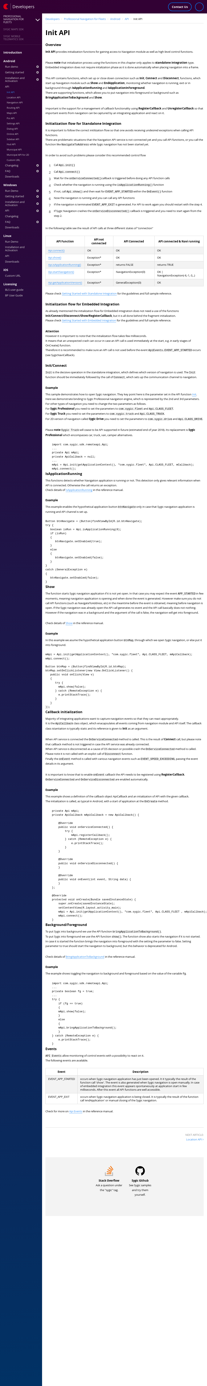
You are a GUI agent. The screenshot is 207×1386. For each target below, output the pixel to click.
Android (9, 61)
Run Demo (22, 191)
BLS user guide (14, 290)
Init (194, 394)
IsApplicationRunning (79, 489)
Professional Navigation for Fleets (85, 19)
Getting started (22, 72)
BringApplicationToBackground (85, 955)
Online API (12, 133)
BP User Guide (14, 295)
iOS (5, 270)
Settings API (13, 123)
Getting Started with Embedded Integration (89, 320)
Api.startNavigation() (61, 272)
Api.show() (54, 257)
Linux (7, 236)
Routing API (13, 107)
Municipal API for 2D (18, 154)
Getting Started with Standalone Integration (89, 293)
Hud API (11, 144)
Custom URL (13, 160)
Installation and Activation (22, 79)
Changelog (22, 165)
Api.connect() (56, 250)
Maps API (12, 112)
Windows (10, 185)
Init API (11, 92)
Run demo (22, 66)
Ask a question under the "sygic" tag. (109, 1184)
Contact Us (180, 7)
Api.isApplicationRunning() (64, 265)
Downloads (12, 176)
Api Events (75, 1110)
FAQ (22, 171)
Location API (13, 97)
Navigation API (15, 102)
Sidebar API (13, 139)
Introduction (12, 52)
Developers (52, 19)
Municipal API (14, 149)
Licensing (10, 284)
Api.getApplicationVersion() (65, 282)
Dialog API (12, 128)
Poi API (11, 118)
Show (69, 622)
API (7, 86)
